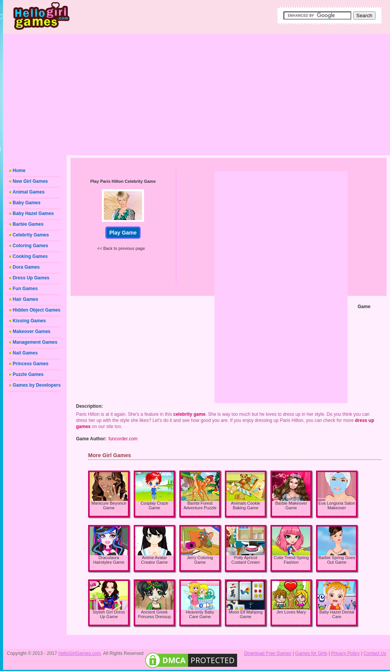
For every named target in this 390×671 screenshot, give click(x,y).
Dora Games (26, 267)
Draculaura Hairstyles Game (108, 559)
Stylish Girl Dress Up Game (109, 614)
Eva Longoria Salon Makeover (336, 505)
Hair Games (25, 299)
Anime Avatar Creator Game (154, 559)
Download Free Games (267, 653)
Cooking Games (30, 256)
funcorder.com (123, 438)
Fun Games (25, 288)
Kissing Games (29, 320)
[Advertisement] (223, 94)
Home (19, 170)
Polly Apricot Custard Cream (245, 559)
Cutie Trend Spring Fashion (291, 559)
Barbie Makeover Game (291, 505)
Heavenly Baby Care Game (200, 614)
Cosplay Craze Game (154, 505)
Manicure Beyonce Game (108, 505)
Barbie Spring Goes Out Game (336, 559)
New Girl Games (30, 181)
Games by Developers (37, 385)
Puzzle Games (28, 374)
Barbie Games (28, 224)
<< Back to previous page (121, 248)
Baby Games (27, 202)
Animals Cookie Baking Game (245, 505)
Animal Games (28, 192)
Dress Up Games (31, 278)
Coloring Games (30, 245)
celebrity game (189, 414)
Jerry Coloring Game (200, 559)
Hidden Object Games (37, 310)
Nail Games (25, 353)
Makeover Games (32, 331)
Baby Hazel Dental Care (336, 614)
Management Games (35, 342)
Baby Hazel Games (33, 213)
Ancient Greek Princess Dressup (154, 614)
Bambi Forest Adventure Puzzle (200, 505)
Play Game (123, 233)
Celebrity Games (31, 235)
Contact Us (375, 653)
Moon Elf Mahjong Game (246, 614)
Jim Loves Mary (291, 612)
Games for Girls (311, 653)
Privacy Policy (345, 653)
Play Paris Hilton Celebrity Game (123, 181)
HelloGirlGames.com (79, 653)
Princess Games (30, 363)
